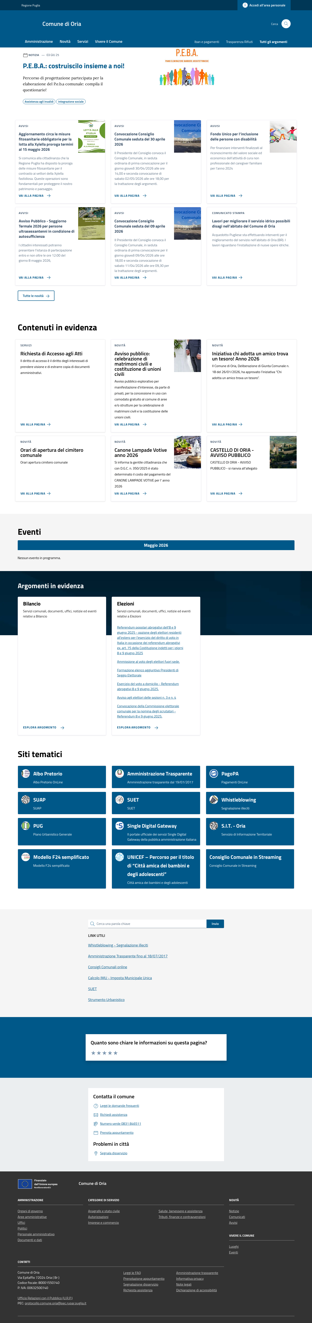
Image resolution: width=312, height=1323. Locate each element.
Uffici (21, 1222)
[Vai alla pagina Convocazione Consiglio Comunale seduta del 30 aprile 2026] (129, 194)
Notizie (234, 1211)
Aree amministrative (32, 1216)
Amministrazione (39, 41)
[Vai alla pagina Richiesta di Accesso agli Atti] (36, 422)
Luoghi (234, 1246)
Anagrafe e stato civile (104, 1211)
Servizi (82, 41)
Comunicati (237, 1216)
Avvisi (233, 1222)
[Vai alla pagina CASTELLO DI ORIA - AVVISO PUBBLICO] (225, 491)
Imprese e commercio (103, 1222)
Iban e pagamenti (206, 41)
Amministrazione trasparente (197, 1272)
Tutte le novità (36, 295)
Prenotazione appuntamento (144, 1278)
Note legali (184, 1284)
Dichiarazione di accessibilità (196, 1290)
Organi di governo (30, 1211)
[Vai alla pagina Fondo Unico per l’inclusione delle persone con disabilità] (225, 194)
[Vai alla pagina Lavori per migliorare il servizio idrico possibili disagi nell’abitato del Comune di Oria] (228, 276)
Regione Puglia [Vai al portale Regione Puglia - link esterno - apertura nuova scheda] (31, 5)
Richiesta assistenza (138, 1290)
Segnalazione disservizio (140, 1284)
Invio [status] (215, 923)
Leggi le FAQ (132, 1272)
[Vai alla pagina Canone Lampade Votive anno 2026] (129, 491)
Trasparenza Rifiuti (239, 41)
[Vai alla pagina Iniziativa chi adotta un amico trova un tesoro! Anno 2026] (228, 422)
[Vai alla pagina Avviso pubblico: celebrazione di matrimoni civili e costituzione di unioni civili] (129, 422)
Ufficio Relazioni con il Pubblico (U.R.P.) (45, 1298)
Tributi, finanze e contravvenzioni (182, 1216)
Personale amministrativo (36, 1234)
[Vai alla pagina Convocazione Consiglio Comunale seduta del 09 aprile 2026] (129, 276)
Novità (65, 41)
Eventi (233, 1252)
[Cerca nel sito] (286, 23)
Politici (22, 1228)
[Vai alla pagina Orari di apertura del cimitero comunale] (36, 491)
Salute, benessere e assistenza (181, 1211)
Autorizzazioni (98, 1216)
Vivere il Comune (108, 41)
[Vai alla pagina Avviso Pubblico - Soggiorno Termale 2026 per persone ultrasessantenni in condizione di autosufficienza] (33, 276)
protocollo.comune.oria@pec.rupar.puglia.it (55, 1303)
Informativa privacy (190, 1278)
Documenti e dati (30, 1239)
